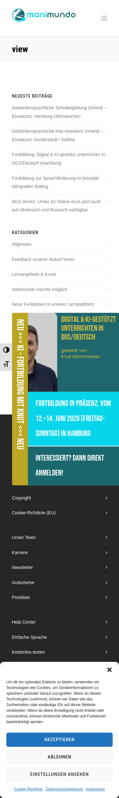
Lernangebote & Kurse (34, 274)
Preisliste (21, 597)
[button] (109, 670)
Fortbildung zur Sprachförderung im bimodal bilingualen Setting (55, 182)
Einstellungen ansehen (59, 774)
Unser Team (24, 537)
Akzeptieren (59, 739)
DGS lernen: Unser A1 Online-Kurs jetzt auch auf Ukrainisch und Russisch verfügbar (56, 206)
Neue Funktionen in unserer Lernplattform (53, 304)
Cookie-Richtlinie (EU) (34, 512)
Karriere (20, 552)
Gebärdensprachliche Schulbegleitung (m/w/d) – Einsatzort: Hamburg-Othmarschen (59, 112)
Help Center (24, 622)
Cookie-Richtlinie (28, 789)
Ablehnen (59, 757)
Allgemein (21, 244)
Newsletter (22, 567)
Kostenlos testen (28, 652)
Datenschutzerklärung (64, 789)
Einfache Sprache (29, 637)
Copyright (21, 497)
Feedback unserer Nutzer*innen (43, 259)
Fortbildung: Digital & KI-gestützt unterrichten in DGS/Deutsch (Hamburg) (58, 159)
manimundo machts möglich (39, 289)
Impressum (95, 789)
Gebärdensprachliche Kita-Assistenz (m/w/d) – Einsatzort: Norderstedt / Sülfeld (57, 135)
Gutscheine (23, 582)
